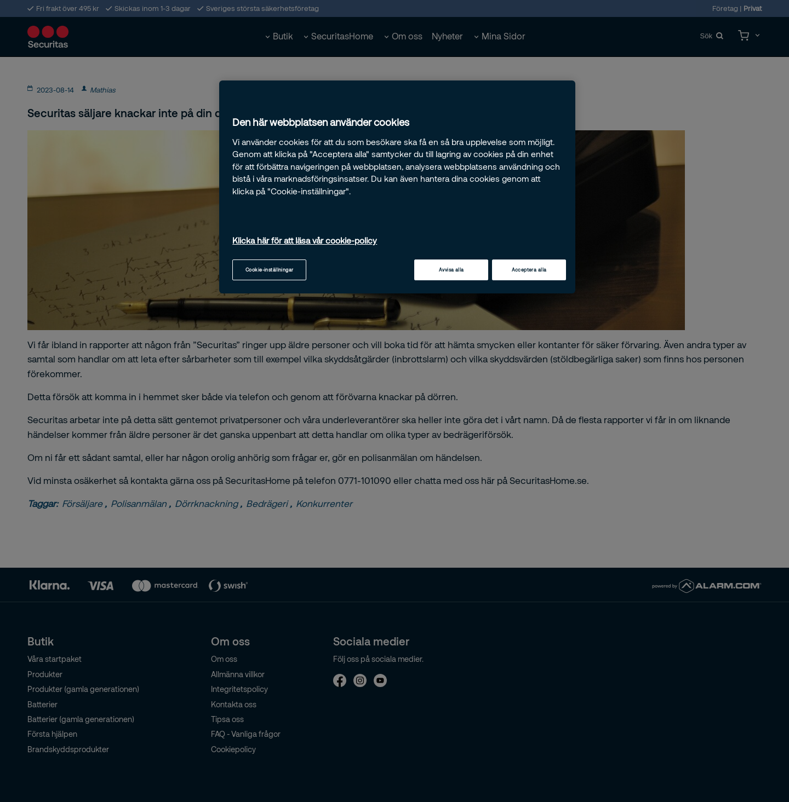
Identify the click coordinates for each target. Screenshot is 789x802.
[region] (397, 187)
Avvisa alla (451, 270)
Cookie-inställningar (269, 270)
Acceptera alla (529, 270)
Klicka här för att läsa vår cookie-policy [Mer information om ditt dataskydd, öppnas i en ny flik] (304, 240)
